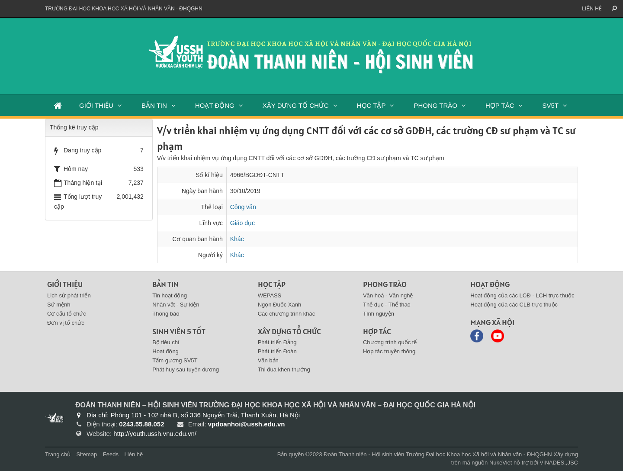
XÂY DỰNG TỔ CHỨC (296, 105)
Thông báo (165, 313)
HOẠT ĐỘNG (214, 105)
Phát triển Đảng (277, 342)
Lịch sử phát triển (69, 295)
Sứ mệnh (59, 304)
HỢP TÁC (499, 105)
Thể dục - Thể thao (387, 304)
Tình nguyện (378, 313)
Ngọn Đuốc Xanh (280, 304)
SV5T (550, 105)
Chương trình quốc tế (390, 342)
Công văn (243, 206)
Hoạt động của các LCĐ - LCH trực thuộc (522, 295)
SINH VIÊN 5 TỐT (179, 331)
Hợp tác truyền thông (389, 351)
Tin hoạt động (169, 295)
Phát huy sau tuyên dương (185, 369)
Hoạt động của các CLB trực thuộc (514, 304)
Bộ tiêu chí (165, 342)
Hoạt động (165, 351)
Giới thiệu (65, 284)
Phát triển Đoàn (277, 351)
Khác (237, 239)
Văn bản (268, 360)
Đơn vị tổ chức (65, 322)
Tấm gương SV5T (174, 360)
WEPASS (270, 295)
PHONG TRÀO (435, 105)
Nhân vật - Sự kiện (175, 304)
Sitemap (86, 454)
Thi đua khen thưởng (284, 369)
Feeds (111, 454)
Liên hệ (592, 9)
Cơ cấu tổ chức (66, 313)
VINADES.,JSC (559, 462)
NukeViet (500, 462)
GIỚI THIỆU (96, 105)
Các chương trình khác (286, 313)
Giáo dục (242, 222)
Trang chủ (58, 454)
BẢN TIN (154, 105)
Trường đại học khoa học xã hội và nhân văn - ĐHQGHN (123, 9)
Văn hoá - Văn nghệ (388, 295)
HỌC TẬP (371, 105)
